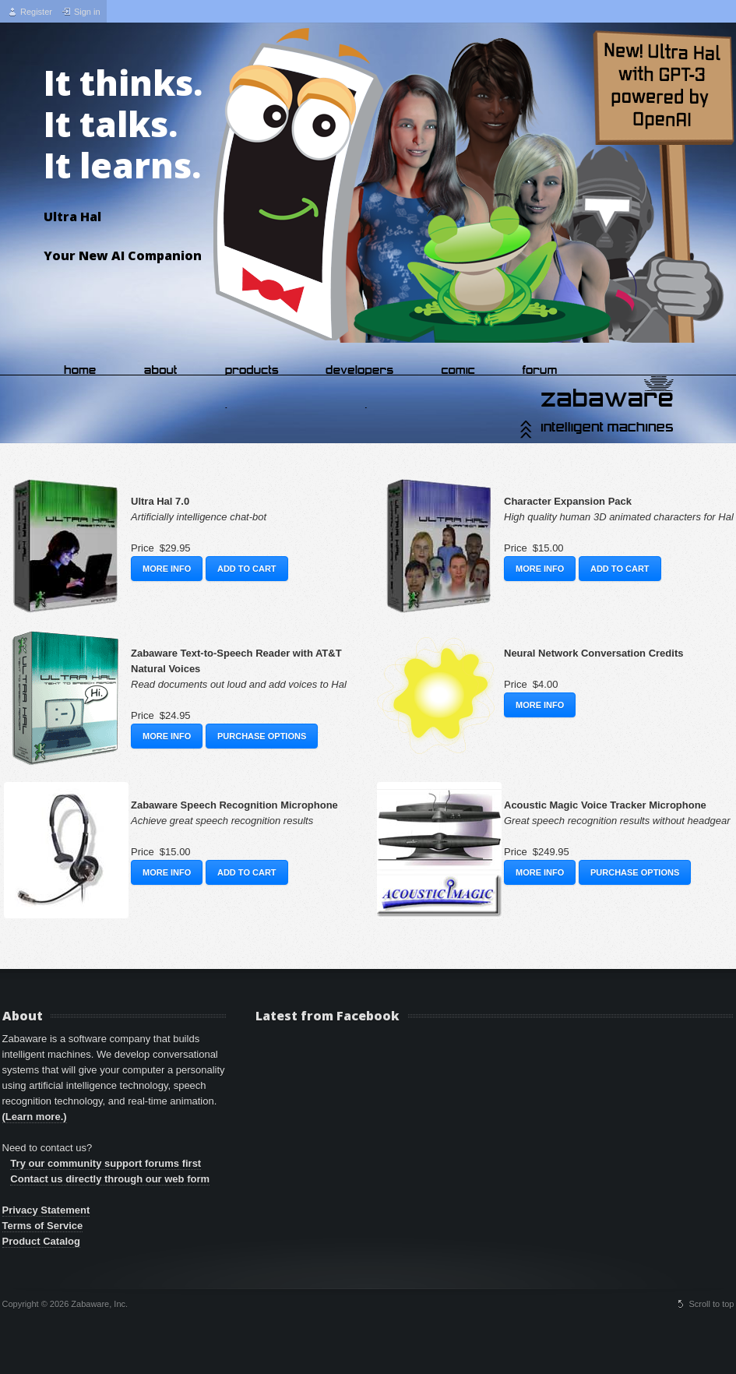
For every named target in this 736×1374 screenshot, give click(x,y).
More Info (167, 568)
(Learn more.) (34, 1116)
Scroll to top (711, 1304)
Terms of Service (42, 1225)
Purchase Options (261, 736)
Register (36, 11)
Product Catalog (41, 1241)
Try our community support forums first (105, 1163)
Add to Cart (246, 568)
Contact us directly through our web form (110, 1179)
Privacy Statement (46, 1210)
